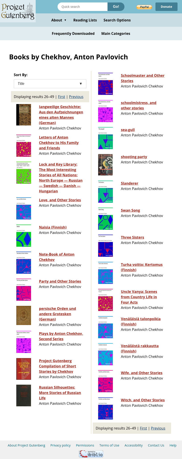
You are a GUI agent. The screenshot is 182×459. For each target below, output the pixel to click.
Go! (116, 6)
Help (173, 445)
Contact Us (156, 445)
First (61, 96)
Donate (166, 6)
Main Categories (115, 33)
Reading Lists (85, 20)
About (59, 20)
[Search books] (83, 6)
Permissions (85, 445)
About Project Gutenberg (26, 445)
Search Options (117, 20)
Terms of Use (109, 445)
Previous (76, 96)
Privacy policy (60, 445)
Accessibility (134, 445)
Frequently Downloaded (73, 33)
